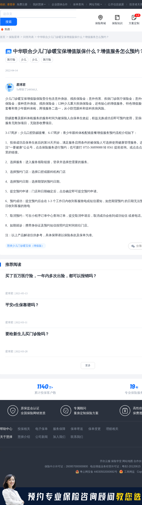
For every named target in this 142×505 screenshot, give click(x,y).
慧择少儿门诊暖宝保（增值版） (25, 245)
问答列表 (28, 37)
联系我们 (77, 437)
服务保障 (59, 429)
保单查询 (78, 4)
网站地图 (127, 461)
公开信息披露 (116, 4)
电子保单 (41, 429)
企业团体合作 (60, 4)
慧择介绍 (24, 437)
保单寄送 (77, 429)
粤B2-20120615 (131, 466)
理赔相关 (112, 429)
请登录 (11, 4)
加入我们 (59, 437)
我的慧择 (39, 4)
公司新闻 (41, 437)
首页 (2, 37)
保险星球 (14, 37)
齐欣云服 (105, 461)
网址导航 (95, 4)
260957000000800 (77, 466)
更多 (88, 365)
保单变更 (94, 429)
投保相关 (24, 429)
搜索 (9, 21)
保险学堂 (116, 461)
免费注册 (22, 4)
